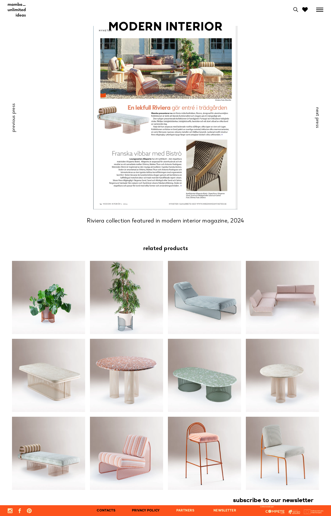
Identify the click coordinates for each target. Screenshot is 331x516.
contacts (106, 510)
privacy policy (146, 510)
